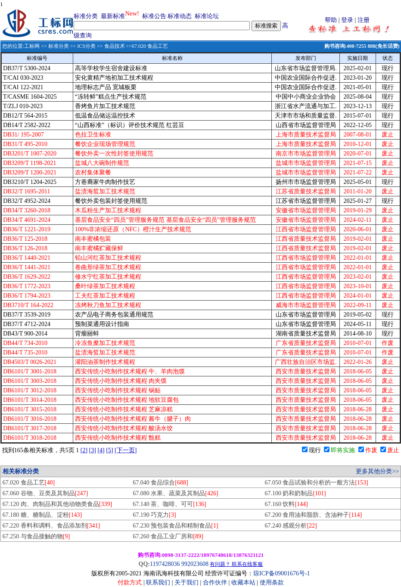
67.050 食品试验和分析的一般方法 (316, 482)
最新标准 (113, 16)
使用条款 (272, 582)
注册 (363, 20)
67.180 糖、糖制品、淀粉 (42, 515)
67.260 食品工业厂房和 (168, 536)
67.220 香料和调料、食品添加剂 (51, 525)
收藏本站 (243, 582)
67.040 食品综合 (160, 482)
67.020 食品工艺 (29, 482)
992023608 (194, 564)
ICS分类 (86, 46)
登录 (347, 20)
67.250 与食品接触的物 (36, 536)
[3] (92, 450)
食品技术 (114, 46)
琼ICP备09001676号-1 (281, 573)
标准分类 (86, 16)
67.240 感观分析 (290, 525)
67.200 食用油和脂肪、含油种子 (313, 515)
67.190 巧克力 (154, 515)
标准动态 (180, 16)
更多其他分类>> (377, 471)
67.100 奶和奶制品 (295, 493)
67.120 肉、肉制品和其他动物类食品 (57, 504)
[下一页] (126, 450)
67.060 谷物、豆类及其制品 (45, 493)
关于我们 (187, 582)
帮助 (331, 20)
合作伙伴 (215, 582)
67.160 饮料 (286, 504)
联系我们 (158, 582)
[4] (100, 450)
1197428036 (165, 564)
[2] (84, 450)
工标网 (32, 46)
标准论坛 (207, 16)
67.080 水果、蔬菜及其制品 (175, 493)
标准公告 (154, 16)
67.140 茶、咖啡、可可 (169, 504)
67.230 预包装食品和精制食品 (175, 525)
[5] (109, 450)
